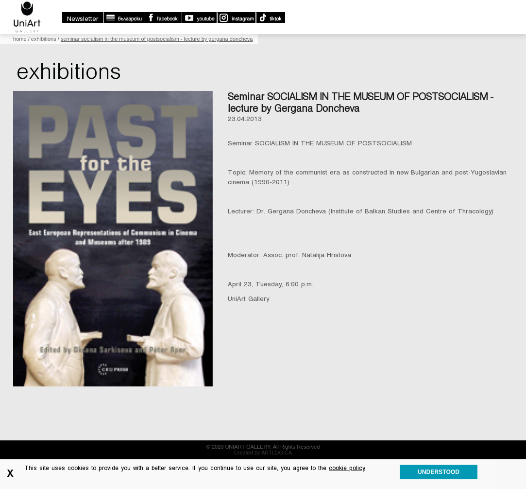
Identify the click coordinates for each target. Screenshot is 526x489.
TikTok (270, 17)
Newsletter (83, 18)
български (124, 17)
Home (20, 39)
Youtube (199, 17)
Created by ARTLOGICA (263, 452)
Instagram (236, 17)
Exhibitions (43, 39)
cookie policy (347, 468)
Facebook (163, 17)
